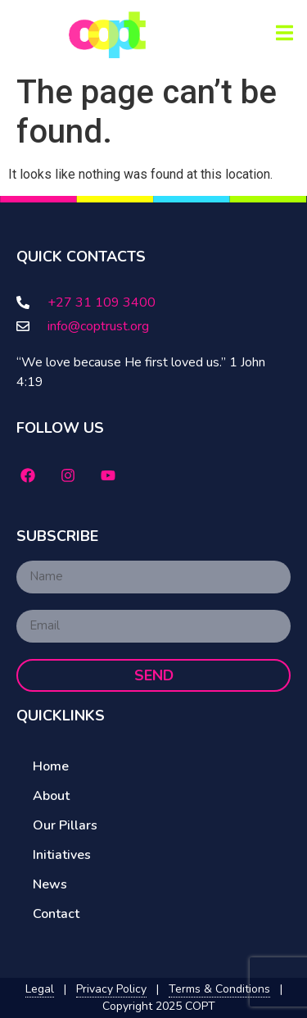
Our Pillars (65, 825)
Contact (56, 914)
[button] (284, 33)
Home (51, 766)
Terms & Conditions (219, 989)
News (50, 884)
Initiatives (62, 855)
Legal (39, 989)
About (51, 796)
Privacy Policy (111, 989)
